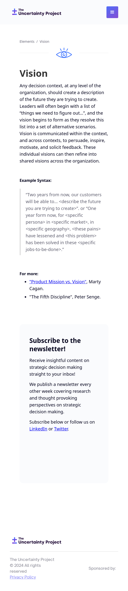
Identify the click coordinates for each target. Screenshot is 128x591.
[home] (35, 12)
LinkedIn (38, 429)
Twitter (61, 429)
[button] (112, 12)
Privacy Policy (23, 577)
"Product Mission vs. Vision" (57, 282)
